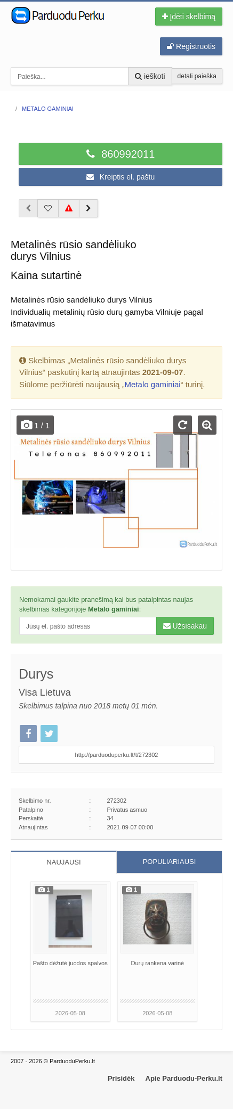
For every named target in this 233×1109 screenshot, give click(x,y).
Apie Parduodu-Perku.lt (184, 1078)
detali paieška (197, 76)
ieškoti (150, 76)
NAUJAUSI (63, 862)
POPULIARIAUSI (169, 862)
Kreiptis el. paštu (120, 177)
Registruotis (191, 46)
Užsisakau (185, 626)
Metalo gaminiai (153, 384)
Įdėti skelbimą (188, 16)
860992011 (120, 154)
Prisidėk (121, 1078)
